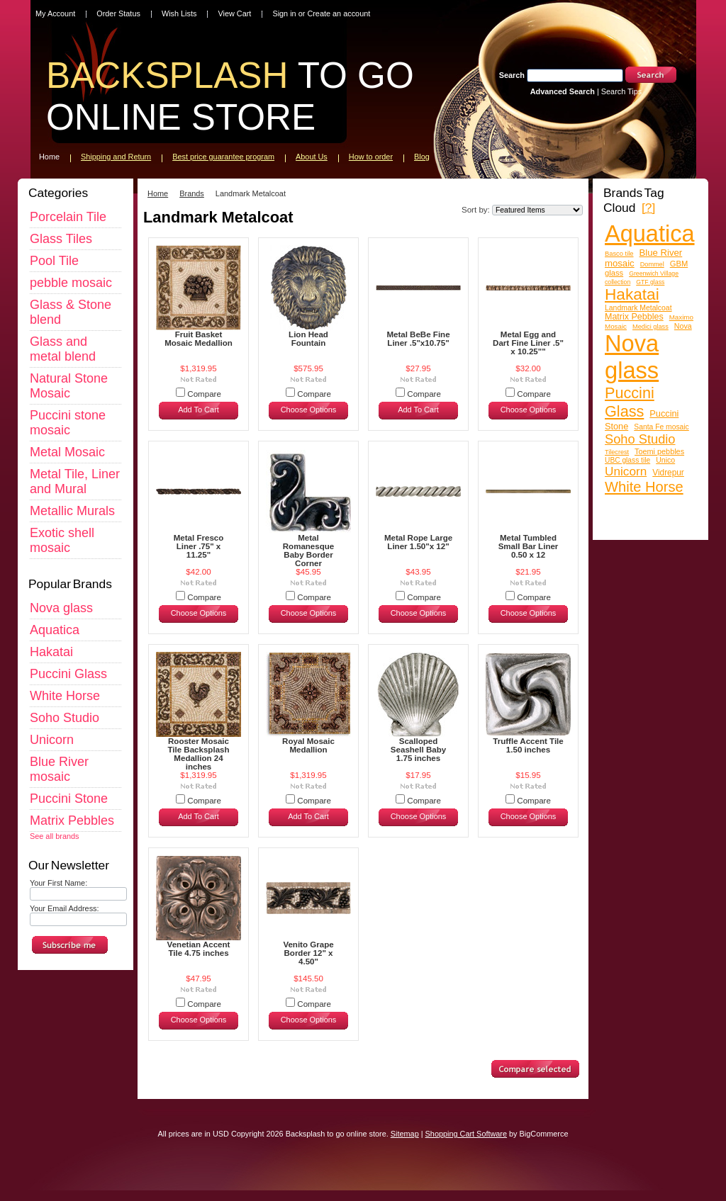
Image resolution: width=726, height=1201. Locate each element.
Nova (683, 326)
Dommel (652, 264)
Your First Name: (58, 883)
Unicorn (52, 740)
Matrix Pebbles (72, 820)
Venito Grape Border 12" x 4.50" (308, 953)
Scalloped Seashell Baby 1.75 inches (418, 749)
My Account (55, 13)
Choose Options (309, 409)
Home (157, 193)
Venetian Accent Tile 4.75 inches (198, 948)
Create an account (338, 13)
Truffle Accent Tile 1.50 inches (528, 745)
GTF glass (650, 282)
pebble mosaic (71, 283)
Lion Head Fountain (308, 338)
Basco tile (619, 253)
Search (512, 75)
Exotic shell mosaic (62, 540)
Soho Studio (64, 718)
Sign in (284, 13)
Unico (665, 460)
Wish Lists (179, 13)
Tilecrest (617, 452)
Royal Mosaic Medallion (308, 745)
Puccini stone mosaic (68, 422)
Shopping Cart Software (466, 1133)
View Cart (234, 13)
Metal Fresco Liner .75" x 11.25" (199, 546)
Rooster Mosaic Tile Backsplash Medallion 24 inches (198, 754)
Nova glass (61, 608)
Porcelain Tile (68, 217)
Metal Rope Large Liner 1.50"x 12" (418, 542)
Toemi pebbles (659, 451)
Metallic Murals (72, 511)
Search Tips (621, 91)
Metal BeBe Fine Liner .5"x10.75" (417, 338)
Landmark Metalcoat (638, 308)
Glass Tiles (61, 239)
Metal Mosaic (67, 452)
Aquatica (54, 630)
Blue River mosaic (59, 769)
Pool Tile (54, 261)
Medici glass (650, 326)
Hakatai (51, 652)
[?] (648, 208)
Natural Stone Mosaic (69, 385)
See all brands (54, 836)
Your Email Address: (64, 908)
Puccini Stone (69, 798)
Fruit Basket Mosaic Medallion (198, 338)
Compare (204, 394)
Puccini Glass (68, 674)
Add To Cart (198, 409)
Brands (191, 193)
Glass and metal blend (63, 348)
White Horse (65, 696)
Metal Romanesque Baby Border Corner (309, 551)
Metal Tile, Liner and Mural (75, 481)
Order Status (118, 13)
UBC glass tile (627, 460)
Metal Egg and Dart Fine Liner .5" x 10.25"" (528, 343)
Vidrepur (668, 473)
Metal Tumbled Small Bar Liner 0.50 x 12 (528, 546)
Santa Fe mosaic (661, 427)
